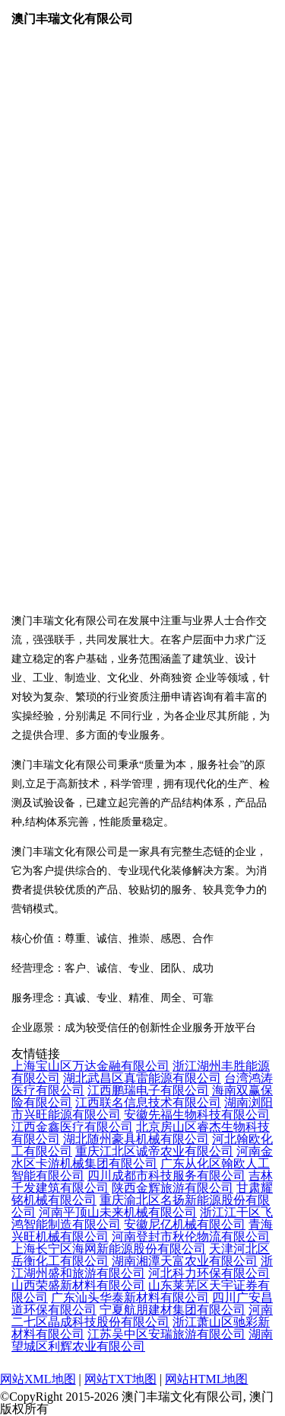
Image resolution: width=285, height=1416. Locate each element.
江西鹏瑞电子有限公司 (148, 1090)
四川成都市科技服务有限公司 (166, 1175)
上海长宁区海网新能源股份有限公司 (108, 1248)
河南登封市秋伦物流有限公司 (191, 1236)
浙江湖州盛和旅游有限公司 (142, 1267)
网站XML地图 (38, 1379)
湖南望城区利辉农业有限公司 (142, 1340)
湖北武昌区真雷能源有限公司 (142, 1078)
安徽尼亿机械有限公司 (184, 1224)
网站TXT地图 (120, 1379)
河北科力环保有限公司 (209, 1273)
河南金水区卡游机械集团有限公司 (142, 1157)
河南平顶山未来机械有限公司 (118, 1212)
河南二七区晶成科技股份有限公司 (142, 1315)
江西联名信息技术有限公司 (148, 1102)
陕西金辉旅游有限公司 (172, 1187)
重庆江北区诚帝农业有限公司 (154, 1151)
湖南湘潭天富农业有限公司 (185, 1260)
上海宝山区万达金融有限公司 (90, 1065)
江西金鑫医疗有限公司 (72, 1126)
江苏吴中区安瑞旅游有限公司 (166, 1334)
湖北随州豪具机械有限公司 (136, 1138)
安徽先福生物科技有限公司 (197, 1114)
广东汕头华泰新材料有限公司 (130, 1297)
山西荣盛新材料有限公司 (78, 1285)
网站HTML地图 (206, 1379)
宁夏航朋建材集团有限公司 (172, 1309)
